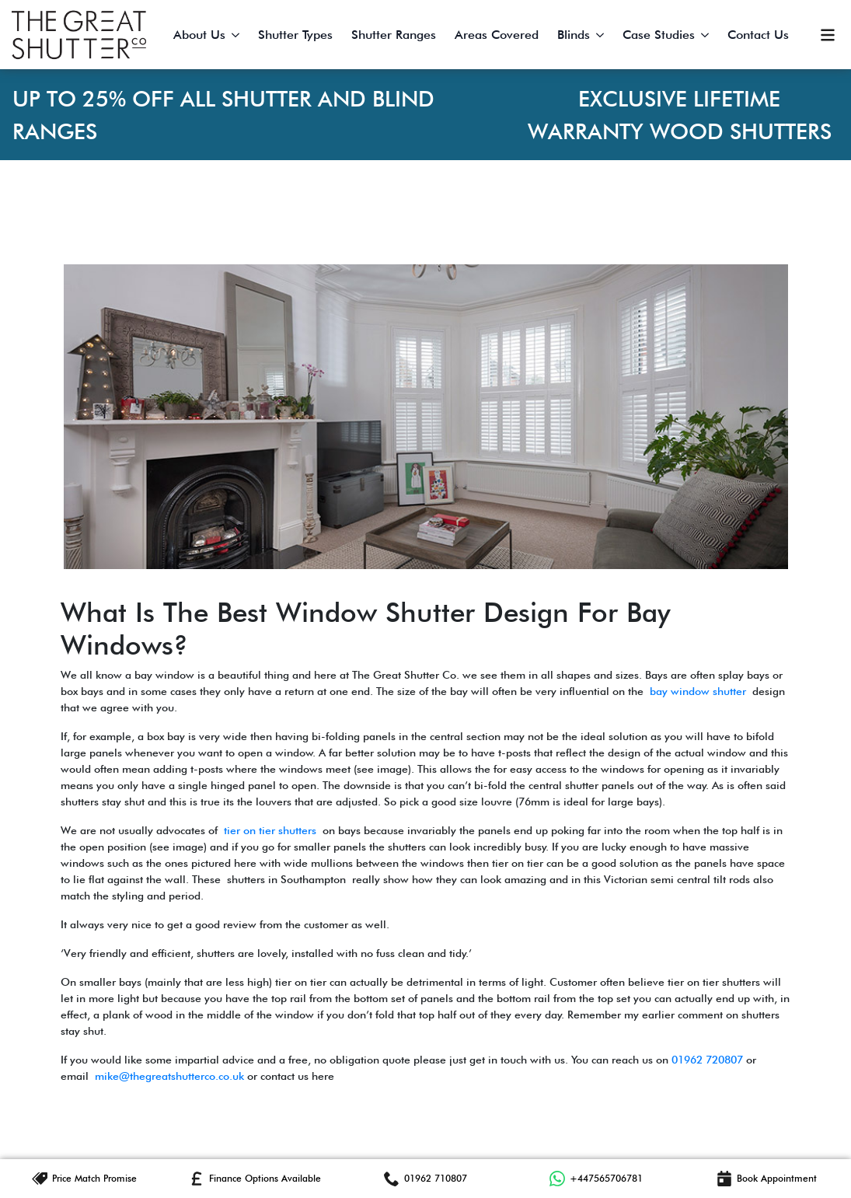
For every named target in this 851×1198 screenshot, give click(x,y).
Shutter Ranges (393, 34)
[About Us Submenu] (237, 35)
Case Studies (659, 34)
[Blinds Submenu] (601, 35)
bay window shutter (698, 691)
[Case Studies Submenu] (706, 35)
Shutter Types (295, 34)
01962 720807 (707, 1059)
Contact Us (758, 34)
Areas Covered (497, 34)
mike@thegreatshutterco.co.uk (169, 1076)
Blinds (573, 34)
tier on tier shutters (270, 830)
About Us (199, 34)
